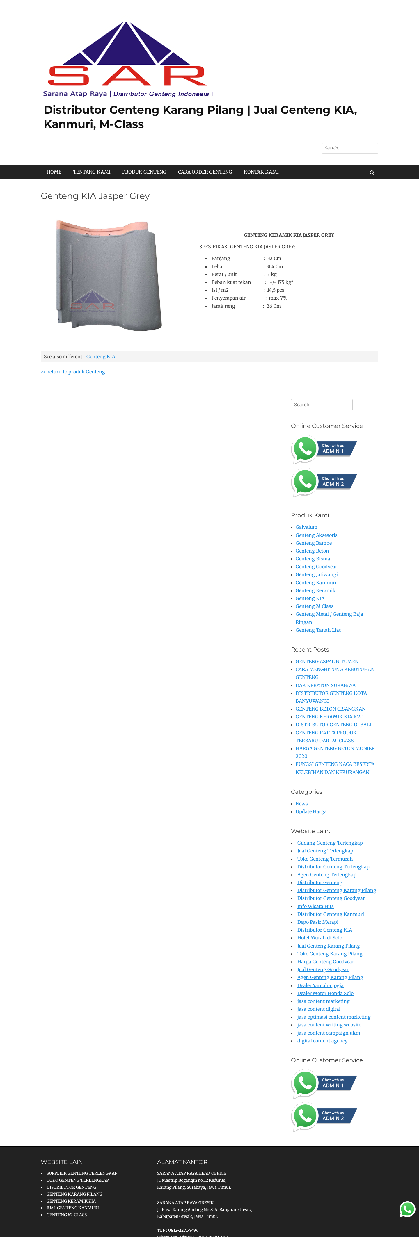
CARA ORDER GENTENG (205, 172)
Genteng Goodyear (316, 566)
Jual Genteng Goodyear (323, 969)
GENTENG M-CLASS (67, 1215)
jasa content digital (318, 1009)
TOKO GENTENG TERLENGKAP (78, 1180)
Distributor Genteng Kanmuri (330, 914)
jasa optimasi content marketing (334, 1017)
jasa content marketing (323, 1001)
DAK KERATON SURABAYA (326, 685)
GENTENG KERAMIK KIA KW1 (330, 717)
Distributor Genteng (319, 882)
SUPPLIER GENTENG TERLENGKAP (82, 1173)
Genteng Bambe (314, 543)
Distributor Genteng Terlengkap (333, 867)
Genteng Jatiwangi (317, 574)
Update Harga (311, 811)
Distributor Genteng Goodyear (331, 898)
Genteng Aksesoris (317, 535)
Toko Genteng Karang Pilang (330, 954)
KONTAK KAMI (261, 172)
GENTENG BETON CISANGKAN (330, 709)
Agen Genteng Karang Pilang (330, 977)
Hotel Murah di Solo (319, 938)
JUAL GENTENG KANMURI (73, 1208)
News (302, 804)
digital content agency (322, 1041)
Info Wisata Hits (315, 906)
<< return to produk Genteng (73, 372)
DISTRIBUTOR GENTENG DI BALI (333, 724)
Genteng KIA (100, 356)
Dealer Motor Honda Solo (325, 993)
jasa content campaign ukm (328, 1033)
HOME (54, 172)
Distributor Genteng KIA (324, 930)
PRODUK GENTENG (144, 172)
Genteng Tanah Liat (318, 630)
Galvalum (306, 527)
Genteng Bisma (313, 559)
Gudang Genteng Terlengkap (330, 843)
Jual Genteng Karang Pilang (328, 946)
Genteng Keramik (315, 590)
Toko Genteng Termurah (325, 859)
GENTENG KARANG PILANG (74, 1194)
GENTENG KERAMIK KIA (71, 1201)
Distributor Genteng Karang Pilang (336, 890)
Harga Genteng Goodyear (325, 961)
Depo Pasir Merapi (317, 922)
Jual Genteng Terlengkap (325, 851)
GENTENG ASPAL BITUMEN (327, 661)
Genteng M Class (314, 606)
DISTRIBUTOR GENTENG (71, 1187)
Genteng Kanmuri (316, 582)
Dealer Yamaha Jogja (320, 985)
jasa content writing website (329, 1025)
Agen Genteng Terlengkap (326, 875)
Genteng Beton (312, 551)
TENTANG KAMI (92, 172)
